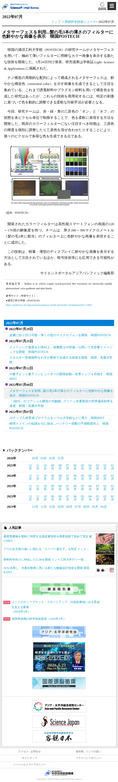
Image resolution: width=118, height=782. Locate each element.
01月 (61, 458)
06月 (75, 467)
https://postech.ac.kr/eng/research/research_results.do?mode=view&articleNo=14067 (49, 304)
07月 (67, 467)
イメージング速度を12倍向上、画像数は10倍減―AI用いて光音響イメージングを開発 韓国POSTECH (61, 350)
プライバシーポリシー (88, 758)
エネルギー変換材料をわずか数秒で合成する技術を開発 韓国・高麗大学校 (60, 360)
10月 (45, 467)
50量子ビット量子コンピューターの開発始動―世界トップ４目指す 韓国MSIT (60, 376)
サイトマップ (29, 758)
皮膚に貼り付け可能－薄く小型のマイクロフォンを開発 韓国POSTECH (60, 335)
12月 (30, 467)
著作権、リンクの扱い (88, 751)
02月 (52, 458)
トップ (56, 21)
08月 (60, 467)
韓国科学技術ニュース (80, 21)
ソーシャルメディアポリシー (29, 764)
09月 (52, 467)
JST (59, 773)
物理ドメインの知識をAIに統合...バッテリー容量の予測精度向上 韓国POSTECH (59, 426)
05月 (82, 467)
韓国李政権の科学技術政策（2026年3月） (34, 618)
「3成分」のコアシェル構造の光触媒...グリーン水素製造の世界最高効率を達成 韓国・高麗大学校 (61, 403)
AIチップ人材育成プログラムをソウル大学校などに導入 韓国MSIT (57, 418)
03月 (44, 458)
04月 (35, 458)
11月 (37, 467)
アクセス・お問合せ (29, 751)
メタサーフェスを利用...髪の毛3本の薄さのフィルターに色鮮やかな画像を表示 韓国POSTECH (61, 393)
